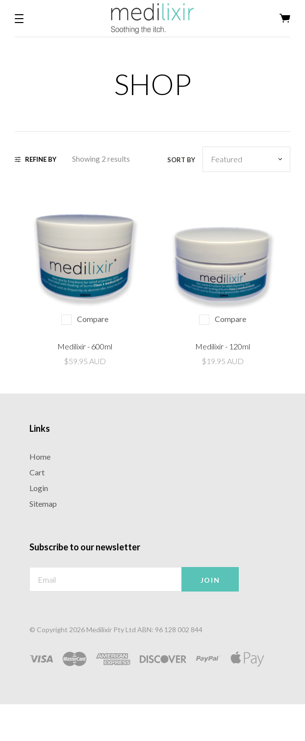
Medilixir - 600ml (84, 346)
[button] (19, 18)
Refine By (35, 159)
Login (38, 488)
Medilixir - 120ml (222, 346)
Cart (37, 472)
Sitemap (43, 503)
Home (40, 456)
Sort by (181, 160)
